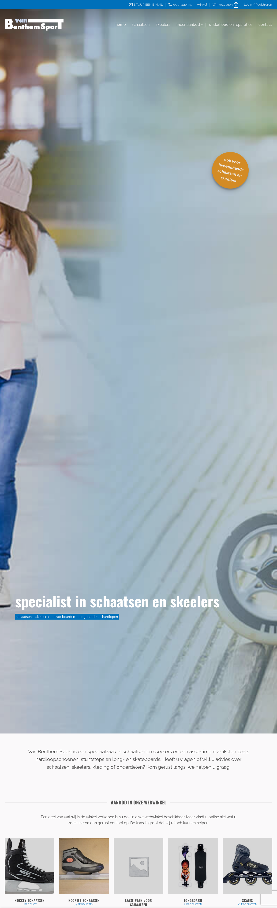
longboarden (88, 617)
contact (265, 24)
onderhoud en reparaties (230, 24)
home (121, 24)
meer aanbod (189, 24)
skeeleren (42, 617)
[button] (226, 4)
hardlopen (110, 617)
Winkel (202, 4)
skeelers (163, 24)
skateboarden (64, 617)
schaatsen (141, 24)
